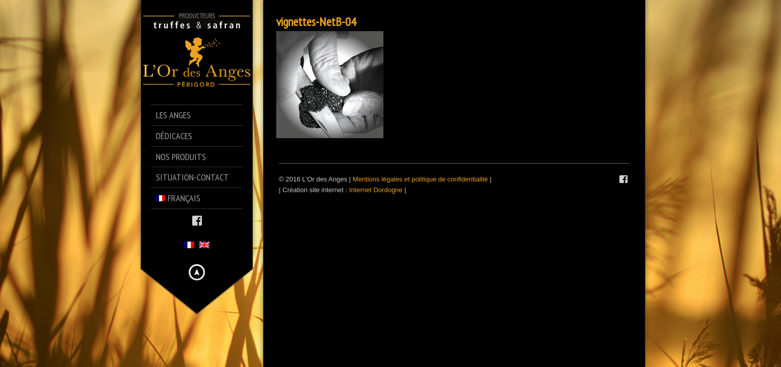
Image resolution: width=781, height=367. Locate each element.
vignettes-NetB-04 (316, 22)
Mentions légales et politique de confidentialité (420, 179)
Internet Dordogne (376, 190)
